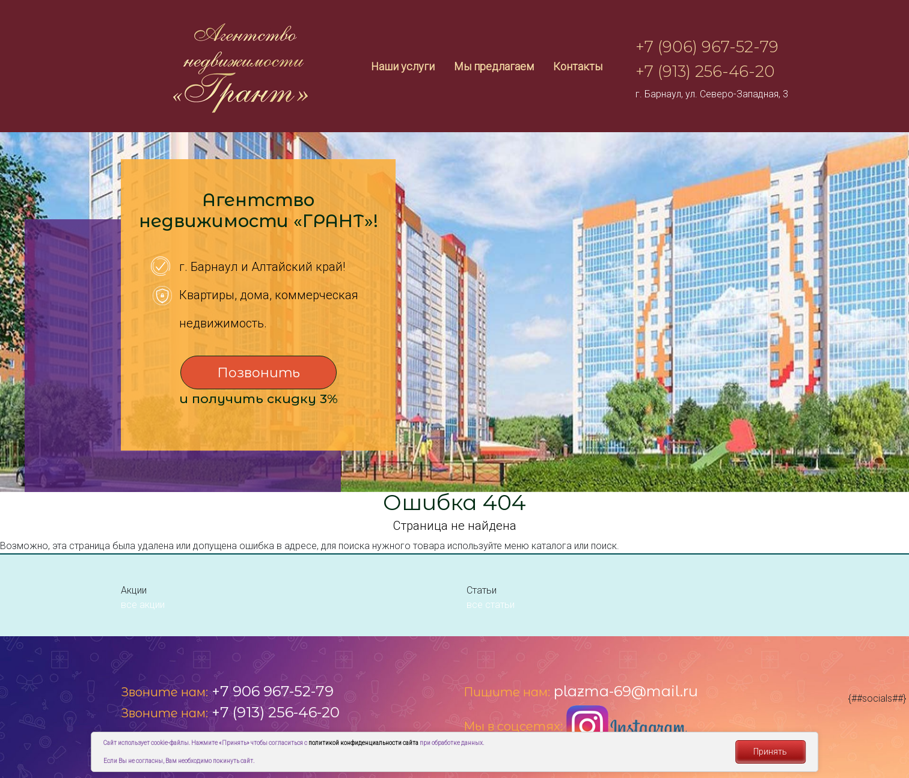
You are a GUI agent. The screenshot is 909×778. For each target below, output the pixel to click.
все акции (143, 604)
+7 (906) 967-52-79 (707, 47)
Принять (770, 751)
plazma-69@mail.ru (626, 691)
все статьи (491, 604)
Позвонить (258, 373)
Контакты (577, 66)
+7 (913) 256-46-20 (705, 71)
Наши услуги (403, 66)
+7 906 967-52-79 (273, 691)
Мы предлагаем (494, 66)
